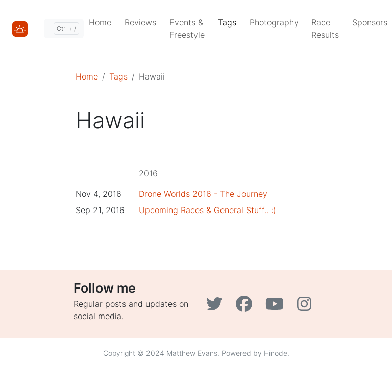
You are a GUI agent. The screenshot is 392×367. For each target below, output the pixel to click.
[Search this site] (64, 28)
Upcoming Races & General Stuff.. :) (207, 210)
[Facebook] (246, 307)
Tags (118, 76)
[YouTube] (277, 307)
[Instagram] (305, 307)
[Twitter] (217, 307)
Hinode (275, 353)
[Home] (20, 28)
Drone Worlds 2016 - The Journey (203, 194)
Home (87, 76)
